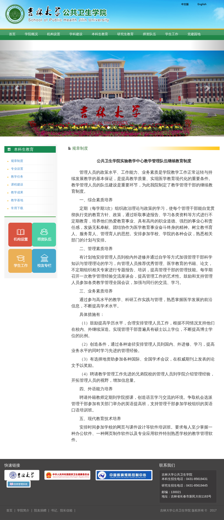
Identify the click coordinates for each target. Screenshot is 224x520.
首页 (12, 34)
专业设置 (17, 168)
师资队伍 (149, 34)
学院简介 (23, 510)
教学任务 (17, 176)
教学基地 (17, 200)
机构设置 (53, 34)
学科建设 (75, 34)
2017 (213, 510)
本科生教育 (100, 34)
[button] (17, 88)
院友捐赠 (40, 510)
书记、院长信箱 (61, 510)
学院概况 (31, 34)
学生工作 (171, 34)
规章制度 (17, 161)
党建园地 (194, 34)
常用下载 (17, 208)
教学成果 (17, 192)
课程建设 (17, 184)
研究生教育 (125, 34)
